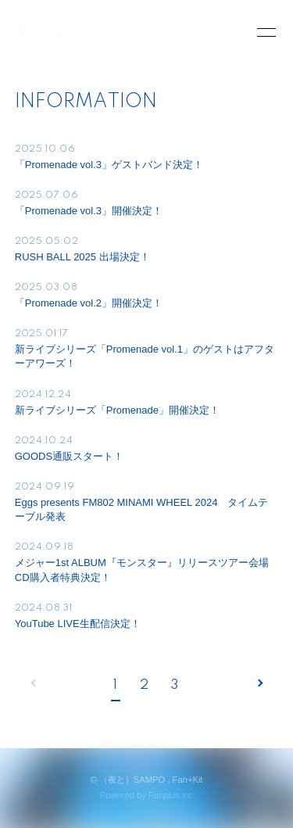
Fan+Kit (188, 779)
